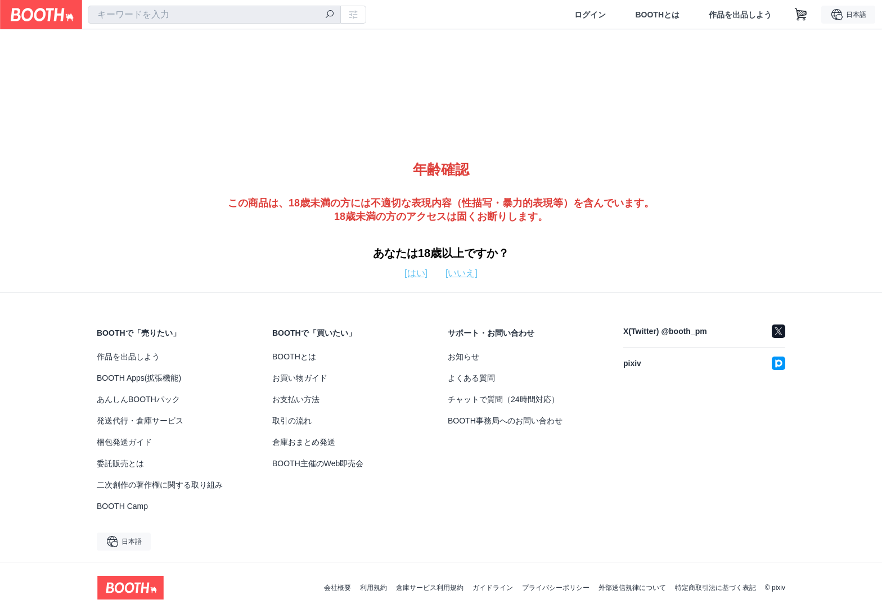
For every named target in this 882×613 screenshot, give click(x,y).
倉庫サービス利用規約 (430, 587)
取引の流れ (292, 420)
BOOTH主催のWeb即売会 (317, 463)
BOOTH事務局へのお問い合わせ (505, 420)
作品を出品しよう (740, 15)
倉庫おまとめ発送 (303, 442)
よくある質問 (471, 377)
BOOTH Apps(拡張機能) (139, 377)
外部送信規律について (632, 587)
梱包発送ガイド (124, 442)
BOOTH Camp (122, 506)
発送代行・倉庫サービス (140, 420)
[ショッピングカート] (801, 14)
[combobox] (214, 15)
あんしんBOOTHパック (138, 399)
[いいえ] (462, 273)
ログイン (590, 15)
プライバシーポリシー (556, 587)
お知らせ (463, 356)
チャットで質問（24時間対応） (503, 399)
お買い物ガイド (299, 377)
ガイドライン (492, 587)
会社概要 (337, 587)
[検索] (329, 15)
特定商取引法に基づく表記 (715, 587)
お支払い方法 (296, 399)
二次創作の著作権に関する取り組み (160, 484)
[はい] (416, 273)
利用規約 (373, 587)
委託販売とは (120, 463)
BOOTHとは (657, 15)
